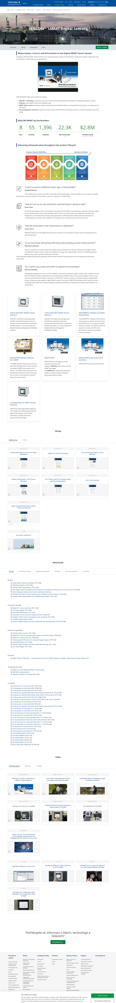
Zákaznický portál (85, 968)
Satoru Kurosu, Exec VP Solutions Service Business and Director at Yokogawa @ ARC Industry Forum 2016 (23, 836)
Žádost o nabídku (102, 47)
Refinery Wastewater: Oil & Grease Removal (23, 480)
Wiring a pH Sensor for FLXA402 (24, 806)
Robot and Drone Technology (70, 978)
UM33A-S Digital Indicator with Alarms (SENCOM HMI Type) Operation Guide (36, 621)
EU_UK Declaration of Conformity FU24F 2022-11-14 (28, 722)
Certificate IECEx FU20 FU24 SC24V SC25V (25, 697)
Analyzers (38, 10)
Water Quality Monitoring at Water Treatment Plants (24, 507)
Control (39, 961)
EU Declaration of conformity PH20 (23, 704)
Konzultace (40, 966)
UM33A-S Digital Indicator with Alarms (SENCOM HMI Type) (31, 644)
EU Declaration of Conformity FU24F (24, 690)
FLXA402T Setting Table (19, 619)
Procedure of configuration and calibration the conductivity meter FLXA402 (23, 894)
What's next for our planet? (71, 960)
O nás (66, 2)
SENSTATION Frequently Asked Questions (91, 359)
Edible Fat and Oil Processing (58, 453)
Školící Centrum (84, 964)
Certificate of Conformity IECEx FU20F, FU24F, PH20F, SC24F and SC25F (34, 695)
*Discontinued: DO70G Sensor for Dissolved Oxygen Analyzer (31, 640)
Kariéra (71, 2)
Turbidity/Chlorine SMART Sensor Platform (23, 404)
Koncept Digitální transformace (70, 972)
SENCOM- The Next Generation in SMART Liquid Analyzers (23, 779)
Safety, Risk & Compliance (26, 963)
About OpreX (69, 965)
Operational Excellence (28, 970)
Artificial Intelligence (71, 975)
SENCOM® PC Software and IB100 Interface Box (92, 314)
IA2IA (67, 969)
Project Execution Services (41, 968)
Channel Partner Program (85, 973)
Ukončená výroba (41, 979)
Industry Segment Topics (72, 963)
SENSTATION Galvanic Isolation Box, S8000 (22, 359)
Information (40, 959)
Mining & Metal (12, 976)
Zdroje (53, 961)
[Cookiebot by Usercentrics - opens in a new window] (10, 1000)
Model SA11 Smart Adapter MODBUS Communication (28, 670)
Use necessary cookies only (102, 991)
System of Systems (71, 967)
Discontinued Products (86, 970)
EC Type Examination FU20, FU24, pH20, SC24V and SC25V (30, 720)
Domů (12, 10)
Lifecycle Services (41, 971)
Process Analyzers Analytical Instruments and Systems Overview (31, 592)
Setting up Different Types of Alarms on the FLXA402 (58, 866)
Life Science (40, 974)
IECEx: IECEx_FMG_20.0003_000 (22, 744)
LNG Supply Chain (12, 967)
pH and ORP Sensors (19, 642)
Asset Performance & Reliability (28, 967)
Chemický (10, 969)
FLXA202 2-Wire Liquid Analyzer (22, 587)
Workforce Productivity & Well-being (29, 960)
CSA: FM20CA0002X (19, 738)
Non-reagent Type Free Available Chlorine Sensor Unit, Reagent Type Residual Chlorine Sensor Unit (43, 590)
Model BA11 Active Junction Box (22, 608)
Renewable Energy (13, 974)
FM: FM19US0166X (18, 740)
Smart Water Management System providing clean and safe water (58, 779)
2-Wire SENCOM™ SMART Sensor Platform (56, 314)
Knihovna (70, 5)
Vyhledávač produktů (86, 966)
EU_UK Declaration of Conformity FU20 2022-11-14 (28, 713)
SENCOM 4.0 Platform (20, 585)
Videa (53, 964)
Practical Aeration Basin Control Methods (92, 453)
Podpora (92, 5)
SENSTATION (49, 358)
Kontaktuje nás (102, 5)
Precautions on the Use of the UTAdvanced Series (28, 615)
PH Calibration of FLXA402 (92, 806)
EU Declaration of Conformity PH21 (24, 726)
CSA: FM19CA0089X (19, 735)
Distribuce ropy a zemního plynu (12, 964)
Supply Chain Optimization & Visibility (28, 978)
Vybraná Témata (81, 5)
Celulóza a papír (12, 980)
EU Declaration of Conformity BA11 (23, 715)
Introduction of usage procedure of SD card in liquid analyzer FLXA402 (92, 866)
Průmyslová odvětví (38, 5)
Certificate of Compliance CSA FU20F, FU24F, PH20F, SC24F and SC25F (34, 706)
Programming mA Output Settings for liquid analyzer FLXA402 (58, 806)
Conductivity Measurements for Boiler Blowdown (23, 453)
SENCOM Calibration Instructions (23, 866)
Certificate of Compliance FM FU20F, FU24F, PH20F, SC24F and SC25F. (33, 693)
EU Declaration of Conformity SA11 (23, 731)
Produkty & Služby (59, 5)
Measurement (30, 10)
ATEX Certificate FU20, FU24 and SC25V (24, 729)
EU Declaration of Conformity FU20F (24, 688)
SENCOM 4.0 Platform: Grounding (23, 674)
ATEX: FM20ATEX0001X (20, 733)
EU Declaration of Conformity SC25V (24, 686)
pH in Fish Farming (92, 480)
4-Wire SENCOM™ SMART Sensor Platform (22, 314)
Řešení (49, 5)
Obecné (84, 2)
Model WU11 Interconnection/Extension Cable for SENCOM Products (34, 635)
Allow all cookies (102, 986)
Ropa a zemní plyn (12, 961)
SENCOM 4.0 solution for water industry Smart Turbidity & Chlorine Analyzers (36, 594)
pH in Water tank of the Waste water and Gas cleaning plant (58, 480)
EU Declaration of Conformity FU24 (23, 702)
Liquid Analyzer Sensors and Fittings (24, 583)
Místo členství (77, 2)
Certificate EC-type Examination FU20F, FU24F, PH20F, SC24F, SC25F (33, 699)
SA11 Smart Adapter (19, 610)
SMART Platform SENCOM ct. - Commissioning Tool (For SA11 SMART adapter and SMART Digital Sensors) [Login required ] (50, 658)
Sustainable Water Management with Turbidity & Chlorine (92, 779)
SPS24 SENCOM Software (21, 612)
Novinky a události (59, 2)
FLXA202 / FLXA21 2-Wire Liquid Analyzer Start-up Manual (30, 617)
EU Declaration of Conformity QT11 (24, 708)
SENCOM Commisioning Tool (21, 672)
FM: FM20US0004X (18, 742)
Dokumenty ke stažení (57, 959)
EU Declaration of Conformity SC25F (24, 711)
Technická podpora (85, 959)
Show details (84, 1000)
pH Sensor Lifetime (22, 535)
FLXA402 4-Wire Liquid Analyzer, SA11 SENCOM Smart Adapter (32, 596)
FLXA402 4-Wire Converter (21, 633)
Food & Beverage (12, 978)
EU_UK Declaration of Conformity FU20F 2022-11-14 (28, 724)
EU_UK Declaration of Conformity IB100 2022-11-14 (28, 717)
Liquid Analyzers (47, 10)
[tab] (13, 440)
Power (10, 972)
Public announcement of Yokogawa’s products (43, 976)
